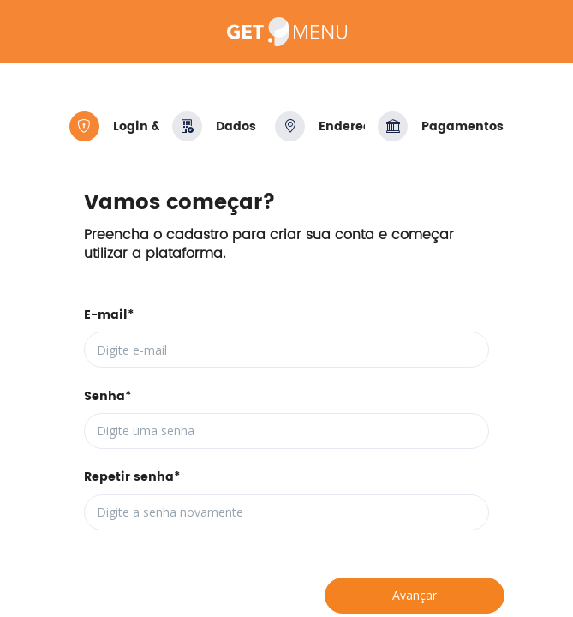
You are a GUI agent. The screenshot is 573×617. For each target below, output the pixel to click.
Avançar (414, 595)
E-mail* (109, 315)
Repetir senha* (132, 477)
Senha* (107, 396)
